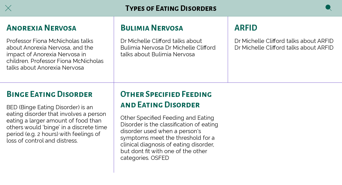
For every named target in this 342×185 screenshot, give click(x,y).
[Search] (328, 8)
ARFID (245, 28)
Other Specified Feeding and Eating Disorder (166, 99)
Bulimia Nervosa (151, 28)
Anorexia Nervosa (41, 28)
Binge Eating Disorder (49, 94)
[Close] (8, 8)
